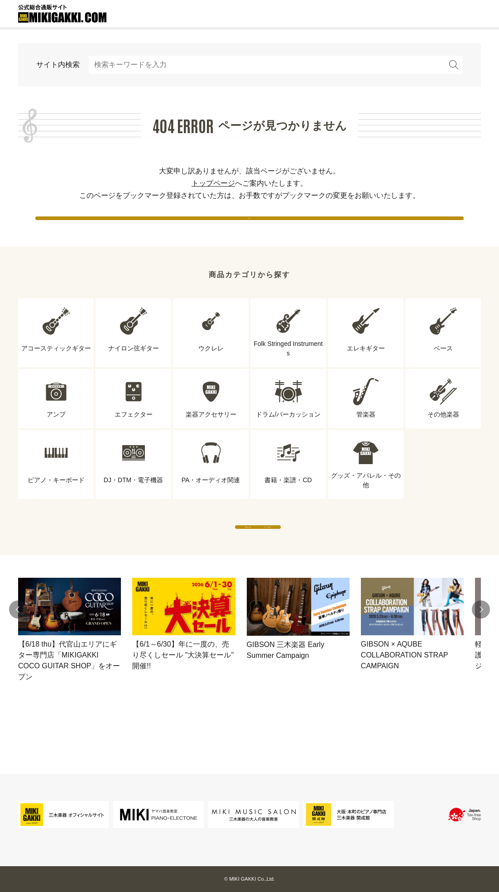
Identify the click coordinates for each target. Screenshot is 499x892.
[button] (18, 645)
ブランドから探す (333, 553)
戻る (249, 226)
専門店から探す (165, 553)
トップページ (213, 183)
